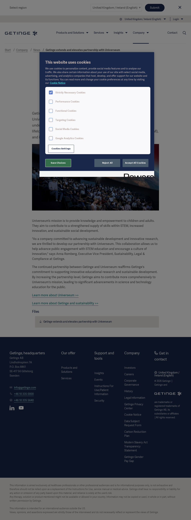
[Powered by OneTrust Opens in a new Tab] (137, 174)
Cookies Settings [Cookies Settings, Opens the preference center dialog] (61, 148)
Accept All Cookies (135, 162)
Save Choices (58, 162)
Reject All (107, 162)
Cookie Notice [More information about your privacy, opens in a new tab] (57, 83)
